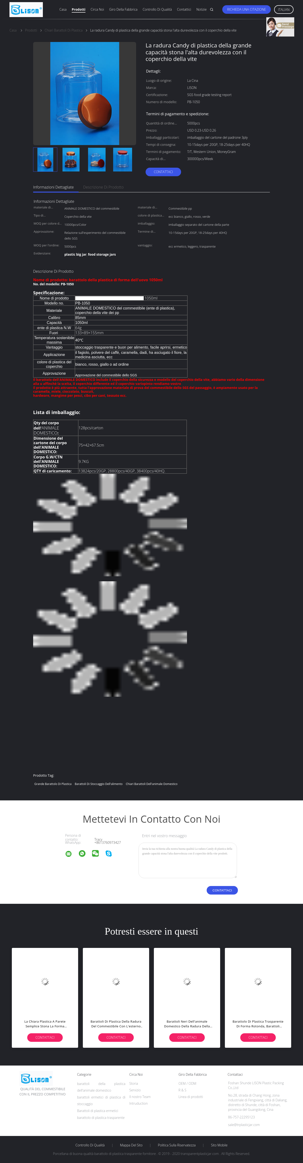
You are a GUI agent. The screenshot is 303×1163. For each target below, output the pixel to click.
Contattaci (163, 172)
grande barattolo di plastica (52, 784)
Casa (63, 9)
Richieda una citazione (246, 9)
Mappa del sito (131, 1145)
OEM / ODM (187, 1083)
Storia (133, 1083)
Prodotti (78, 9)
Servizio (135, 1090)
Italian (284, 9)
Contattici (184, 9)
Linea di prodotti (190, 1096)
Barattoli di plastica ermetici (97, 1110)
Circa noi (97, 9)
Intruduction (138, 1103)
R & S (182, 1090)
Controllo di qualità (157, 9)
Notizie (201, 9)
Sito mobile (219, 1145)
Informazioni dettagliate (53, 187)
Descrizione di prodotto (103, 187)
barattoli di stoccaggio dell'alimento (99, 784)
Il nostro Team (140, 1096)
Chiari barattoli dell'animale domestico (151, 784)
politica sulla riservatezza (177, 1145)
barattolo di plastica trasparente (101, 1117)
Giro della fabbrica (123, 9)
